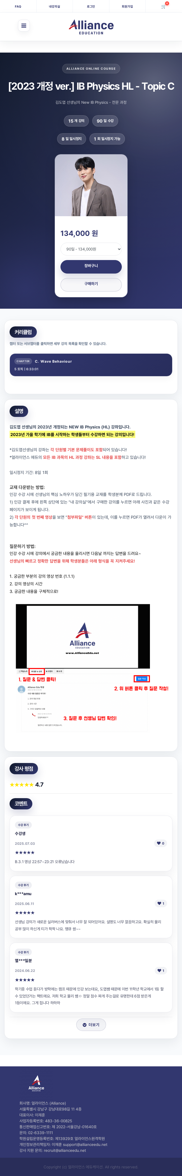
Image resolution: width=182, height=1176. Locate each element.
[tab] (91, 365)
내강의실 (54, 6)
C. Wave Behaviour (53, 361)
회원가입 (127, 6)
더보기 (91, 1024)
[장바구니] (163, 6)
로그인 (91, 6)
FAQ (18, 6)
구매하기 (91, 283)
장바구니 (91, 265)
